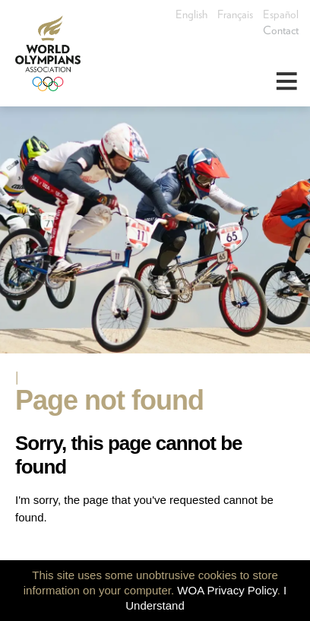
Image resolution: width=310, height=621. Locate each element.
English (191, 14)
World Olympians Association (53, 53)
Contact (281, 30)
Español (281, 14)
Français (235, 14)
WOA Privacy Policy (227, 590)
